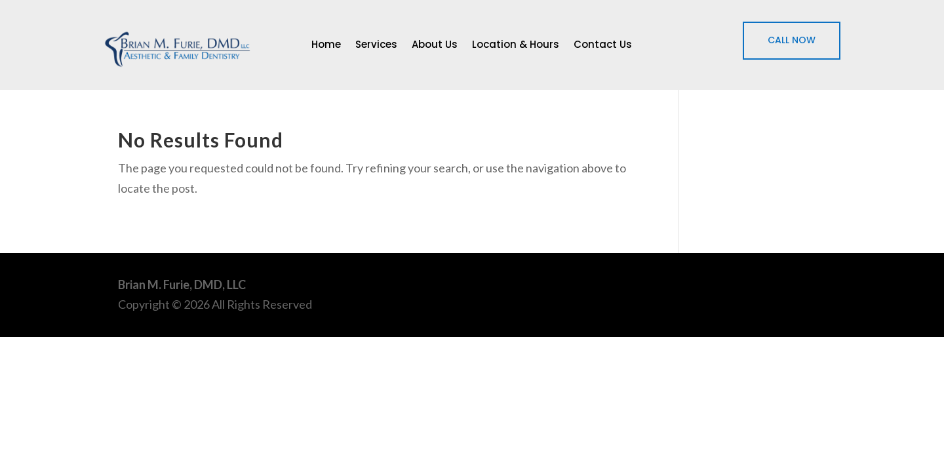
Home (326, 45)
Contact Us (603, 45)
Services (376, 45)
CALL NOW (792, 40)
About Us (435, 45)
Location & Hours (515, 45)
